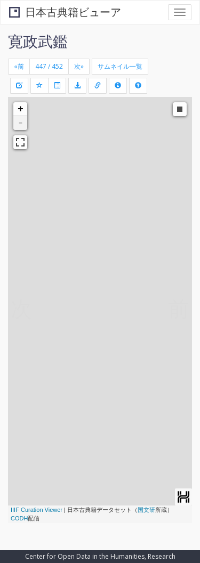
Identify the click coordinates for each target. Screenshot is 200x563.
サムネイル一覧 (120, 66)
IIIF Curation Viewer (36, 510)
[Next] (79, 67)
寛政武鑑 (38, 41)
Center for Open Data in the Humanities (85, 556)
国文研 (146, 510)
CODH (19, 518)
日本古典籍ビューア (65, 12)
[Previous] (19, 67)
